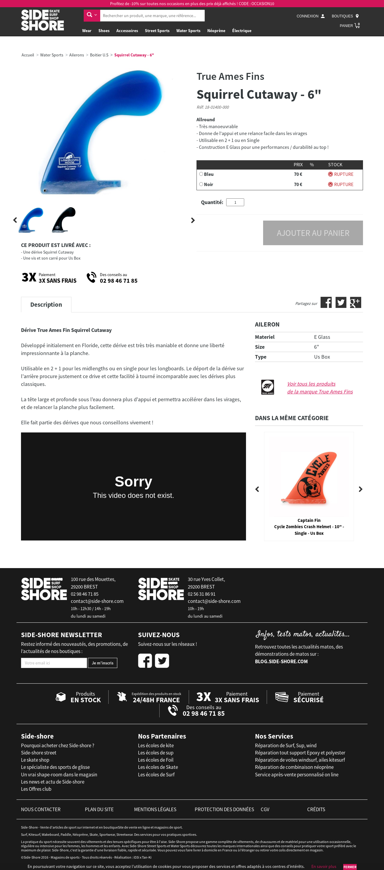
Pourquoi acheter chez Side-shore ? (57, 745)
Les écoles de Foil (155, 760)
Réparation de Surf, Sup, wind (285, 745)
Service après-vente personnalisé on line (296, 774)
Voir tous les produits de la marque (320, 387)
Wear (87, 30)
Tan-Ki (147, 857)
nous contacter (41, 809)
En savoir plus (323, 866)
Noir (208, 184)
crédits (316, 809)
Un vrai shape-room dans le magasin (59, 774)
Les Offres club (36, 789)
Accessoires (127, 30)
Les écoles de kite (156, 745)
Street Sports (157, 30)
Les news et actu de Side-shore (52, 781)
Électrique (241, 30)
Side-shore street (38, 752)
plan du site (99, 809)
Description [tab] (46, 304)
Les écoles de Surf (156, 774)
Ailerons (76, 55)
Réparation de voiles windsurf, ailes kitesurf (300, 760)
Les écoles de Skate (158, 767)
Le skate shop (35, 760)
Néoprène (216, 30)
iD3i (136, 857)
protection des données (224, 809)
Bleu (209, 174)
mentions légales (155, 809)
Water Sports (188, 30)
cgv (265, 809)
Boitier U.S (99, 55)
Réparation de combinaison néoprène (294, 767)
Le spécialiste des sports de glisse (55, 767)
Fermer (350, 867)
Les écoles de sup (155, 752)
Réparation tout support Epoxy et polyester (300, 752)
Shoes (104, 30)
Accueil (28, 55)
